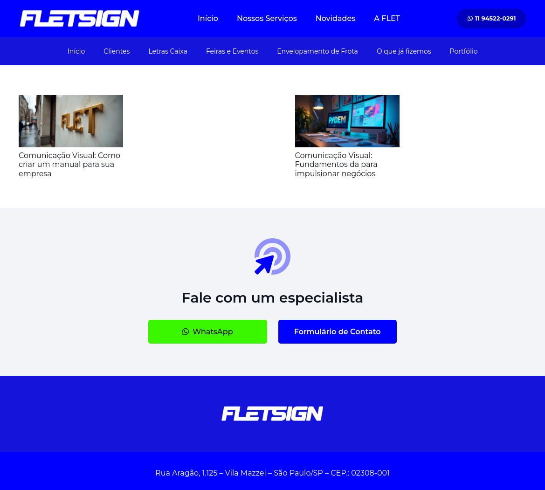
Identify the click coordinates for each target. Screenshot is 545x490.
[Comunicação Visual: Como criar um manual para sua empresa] (71, 101)
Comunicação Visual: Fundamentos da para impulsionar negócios (336, 164)
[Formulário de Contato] (337, 332)
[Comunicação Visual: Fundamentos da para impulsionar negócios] (347, 101)
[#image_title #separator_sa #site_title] (80, 18)
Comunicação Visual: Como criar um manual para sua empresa (69, 164)
